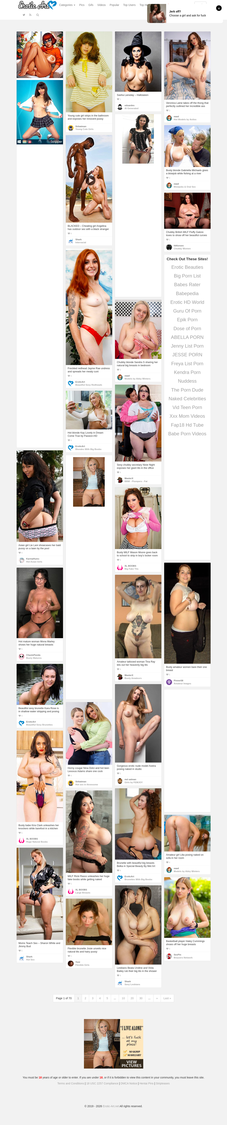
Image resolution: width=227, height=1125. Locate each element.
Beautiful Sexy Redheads (88, 385)
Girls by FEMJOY (134, 782)
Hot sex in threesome (86, 784)
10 (123, 998)
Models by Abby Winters (138, 379)
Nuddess (187, 381)
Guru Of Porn (187, 311)
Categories (67, 5)
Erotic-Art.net (111, 1106)
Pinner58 (178, 680)
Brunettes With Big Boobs (138, 879)
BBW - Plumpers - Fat (136, 481)
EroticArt (80, 382)
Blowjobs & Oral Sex (185, 187)
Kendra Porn (187, 372)
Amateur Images (182, 683)
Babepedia (187, 293)
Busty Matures (34, 658)
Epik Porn (187, 319)
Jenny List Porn (187, 346)
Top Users (129, 5)
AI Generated (132, 108)
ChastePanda (33, 655)
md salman (130, 779)
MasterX (129, 478)
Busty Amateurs (133, 678)
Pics (81, 5)
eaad (176, 116)
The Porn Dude (187, 390)
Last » (167, 998)
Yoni (77, 962)
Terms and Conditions (70, 1083)
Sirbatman (80, 126)
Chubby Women (182, 248)
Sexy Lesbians (132, 984)
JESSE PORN (187, 354)
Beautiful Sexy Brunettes (39, 725)
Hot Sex (30, 959)
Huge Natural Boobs (37, 842)
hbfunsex (179, 245)
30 (141, 998)
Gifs (91, 5)
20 (132, 998)
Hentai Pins (146, 1083)
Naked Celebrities (187, 398)
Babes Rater (187, 284)
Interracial (80, 242)
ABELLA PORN (187, 337)
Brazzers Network (183, 957)
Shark (78, 239)
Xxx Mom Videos (187, 416)
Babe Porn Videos (187, 433)
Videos (101, 5)
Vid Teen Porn (187, 407)
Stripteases (163, 1083)
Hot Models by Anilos (185, 119)
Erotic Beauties (187, 267)
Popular (114, 5)
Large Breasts (82, 892)
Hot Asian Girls (34, 562)
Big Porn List (187, 275)
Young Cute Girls (84, 129)
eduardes (130, 105)
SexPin (177, 954)
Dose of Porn (187, 328)
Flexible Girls (82, 965)
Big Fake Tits (131, 569)
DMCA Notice (129, 1083)
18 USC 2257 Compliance (102, 1083)
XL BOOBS (130, 566)
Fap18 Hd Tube (187, 425)
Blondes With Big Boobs (88, 449)
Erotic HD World (187, 302)
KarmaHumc (33, 559)
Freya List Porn (187, 363)
